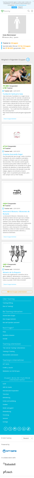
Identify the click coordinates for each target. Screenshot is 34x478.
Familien (5, 404)
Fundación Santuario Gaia (13, 94)
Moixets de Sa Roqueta (12, 272)
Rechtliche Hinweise (8, 335)
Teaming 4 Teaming (9, 351)
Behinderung (6, 397)
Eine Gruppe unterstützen (17, 292)
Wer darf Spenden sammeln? (11, 322)
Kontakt (5, 339)
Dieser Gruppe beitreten (10, 119)
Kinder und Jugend (8, 408)
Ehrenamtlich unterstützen (10, 355)
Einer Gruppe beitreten (9, 319)
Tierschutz (6, 394)
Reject (20, 7)
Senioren (5, 418)
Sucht (4, 384)
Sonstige (5, 422)
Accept (14, 7)
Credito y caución (8, 367)
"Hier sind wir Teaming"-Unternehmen (14, 348)
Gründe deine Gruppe (9, 315)
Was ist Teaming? (8, 306)
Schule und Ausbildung (9, 401)
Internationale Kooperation (11, 391)
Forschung (6, 415)
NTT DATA (6, 364)
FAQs (4, 332)
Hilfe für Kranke (7, 387)
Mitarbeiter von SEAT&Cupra (11, 371)
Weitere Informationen (20, 5)
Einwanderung (7, 411)
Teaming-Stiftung (8, 303)
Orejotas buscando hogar (13, 154)
